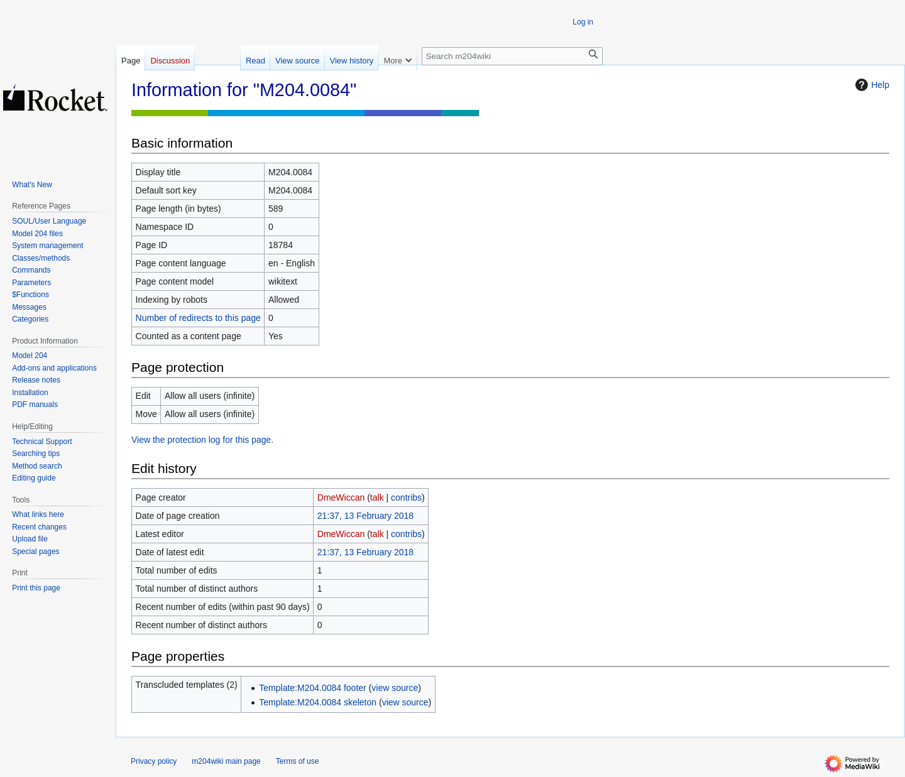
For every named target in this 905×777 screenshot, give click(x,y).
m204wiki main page (226, 761)
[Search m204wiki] (512, 56)
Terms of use (297, 761)
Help (870, 85)
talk (377, 497)
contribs (406, 497)
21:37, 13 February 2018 (365, 516)
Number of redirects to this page (198, 318)
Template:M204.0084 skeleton (317, 702)
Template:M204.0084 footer (312, 688)
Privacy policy (154, 761)
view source (394, 688)
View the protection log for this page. (202, 440)
